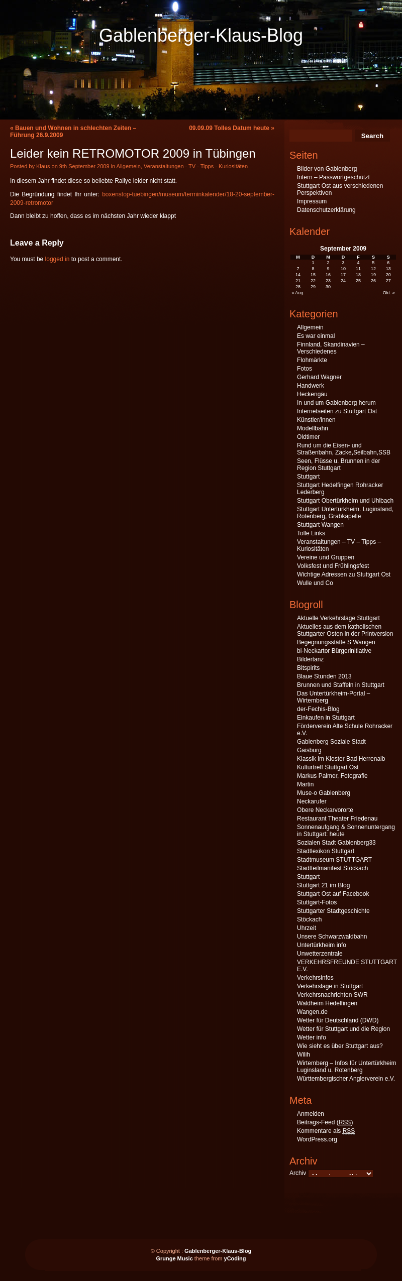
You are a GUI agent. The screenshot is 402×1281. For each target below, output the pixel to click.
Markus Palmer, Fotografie (332, 775)
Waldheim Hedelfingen (327, 1003)
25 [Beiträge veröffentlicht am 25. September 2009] (358, 280)
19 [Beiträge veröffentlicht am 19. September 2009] (373, 274)
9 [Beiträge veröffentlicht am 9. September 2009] (328, 268)
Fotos (304, 368)
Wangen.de (312, 1011)
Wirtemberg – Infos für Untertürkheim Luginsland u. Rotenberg (346, 1067)
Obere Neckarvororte (325, 809)
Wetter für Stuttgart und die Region (343, 1028)
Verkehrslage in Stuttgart (330, 986)
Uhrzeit (306, 927)
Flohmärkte (312, 360)
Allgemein (129, 166)
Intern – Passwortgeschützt (333, 177)
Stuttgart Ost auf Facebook (333, 893)
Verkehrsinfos (315, 977)
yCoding (235, 1258)
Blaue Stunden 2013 (324, 676)
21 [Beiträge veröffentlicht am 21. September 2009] (297, 280)
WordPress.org (317, 1139)
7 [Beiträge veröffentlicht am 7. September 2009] (298, 268)
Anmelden (310, 1113)
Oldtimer (308, 436)
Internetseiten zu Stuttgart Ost (337, 411)
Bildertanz (310, 659)
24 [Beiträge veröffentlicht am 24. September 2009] (343, 280)
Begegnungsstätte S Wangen (336, 642)
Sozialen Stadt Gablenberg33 (336, 842)
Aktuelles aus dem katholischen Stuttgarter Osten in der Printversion (345, 630)
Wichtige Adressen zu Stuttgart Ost (343, 574)
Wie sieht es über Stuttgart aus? (340, 1046)
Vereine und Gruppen (325, 557)
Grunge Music (174, 1258)
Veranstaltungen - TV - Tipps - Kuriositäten (196, 166)
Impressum (312, 201)
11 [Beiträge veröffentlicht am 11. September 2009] (358, 268)
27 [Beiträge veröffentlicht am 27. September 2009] (388, 280)
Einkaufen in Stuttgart (326, 717)
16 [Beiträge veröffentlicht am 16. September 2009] (328, 274)
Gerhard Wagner (319, 377)
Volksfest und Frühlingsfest (333, 565)
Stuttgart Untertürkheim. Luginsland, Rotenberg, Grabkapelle (345, 513)
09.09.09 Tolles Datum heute (229, 128)
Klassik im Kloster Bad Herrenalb (341, 758)
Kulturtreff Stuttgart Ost (328, 767)
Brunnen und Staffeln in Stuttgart (340, 684)
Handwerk (310, 385)
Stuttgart (308, 476)
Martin (305, 784)
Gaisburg (309, 750)
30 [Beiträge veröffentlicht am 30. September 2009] (328, 286)
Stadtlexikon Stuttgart (325, 851)
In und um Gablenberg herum (336, 402)
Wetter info (311, 1037)
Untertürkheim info (321, 945)
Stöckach (309, 919)
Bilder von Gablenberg (327, 168)
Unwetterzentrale (320, 953)
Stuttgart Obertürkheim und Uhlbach (345, 500)
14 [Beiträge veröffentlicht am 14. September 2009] (297, 274)
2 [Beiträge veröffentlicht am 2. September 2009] (328, 262)
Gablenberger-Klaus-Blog (201, 35)
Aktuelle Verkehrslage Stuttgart (338, 618)
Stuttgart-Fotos (317, 902)
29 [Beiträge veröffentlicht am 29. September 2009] (313, 286)
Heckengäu (312, 394)
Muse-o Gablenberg (323, 792)
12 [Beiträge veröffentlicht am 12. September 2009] (373, 268)
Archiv (297, 1173)
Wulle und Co (315, 583)
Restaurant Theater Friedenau (337, 818)
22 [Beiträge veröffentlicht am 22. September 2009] (313, 280)
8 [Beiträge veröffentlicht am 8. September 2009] (313, 268)
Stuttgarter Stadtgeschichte (333, 910)
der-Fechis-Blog (318, 709)
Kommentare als (326, 1131)
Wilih (303, 1054)
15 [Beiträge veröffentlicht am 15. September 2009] (313, 274)
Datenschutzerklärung (326, 209)
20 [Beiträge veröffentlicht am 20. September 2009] (388, 274)
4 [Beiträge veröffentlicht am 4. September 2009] (358, 262)
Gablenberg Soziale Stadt (331, 741)
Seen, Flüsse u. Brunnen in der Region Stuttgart (338, 464)
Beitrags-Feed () (325, 1122)
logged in (57, 259)
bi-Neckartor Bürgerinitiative (334, 650)
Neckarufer (312, 801)
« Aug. (298, 292)
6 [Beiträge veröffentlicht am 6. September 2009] (388, 262)
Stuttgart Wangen (320, 524)
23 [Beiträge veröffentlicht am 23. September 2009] (328, 280)
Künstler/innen (316, 419)
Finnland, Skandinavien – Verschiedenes (331, 348)
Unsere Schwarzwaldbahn (332, 936)
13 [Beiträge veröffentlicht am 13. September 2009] (388, 268)
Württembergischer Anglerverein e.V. (346, 1078)
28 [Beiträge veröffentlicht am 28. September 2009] (297, 286)
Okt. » (389, 292)
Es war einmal (316, 335)
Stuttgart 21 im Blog (323, 885)
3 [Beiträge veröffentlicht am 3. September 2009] (343, 262)
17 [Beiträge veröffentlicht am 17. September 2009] (343, 274)
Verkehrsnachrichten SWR (332, 994)
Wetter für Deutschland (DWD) (338, 1020)
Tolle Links (311, 533)
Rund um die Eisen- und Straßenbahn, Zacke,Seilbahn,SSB (343, 449)
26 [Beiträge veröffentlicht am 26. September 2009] (373, 280)
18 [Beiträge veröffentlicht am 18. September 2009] (358, 274)
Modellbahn (312, 428)
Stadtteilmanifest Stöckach (332, 868)
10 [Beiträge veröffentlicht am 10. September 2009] (343, 268)
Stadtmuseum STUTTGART (334, 859)
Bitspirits (308, 667)
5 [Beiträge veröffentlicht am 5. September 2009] (373, 262)
